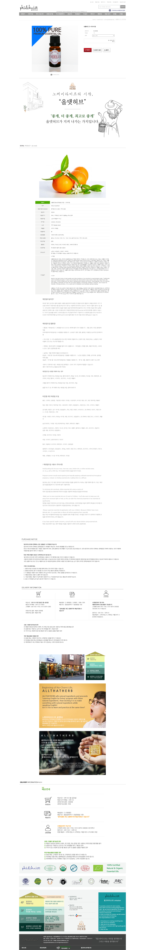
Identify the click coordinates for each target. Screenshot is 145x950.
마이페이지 (115, 2)
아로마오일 (100, 19)
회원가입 (97, 2)
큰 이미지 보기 (55, 74)
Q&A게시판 (122, 2)
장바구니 (103, 2)
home (94, 19)
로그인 (91, 2)
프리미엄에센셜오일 (109, 19)
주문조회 (109, 2)
